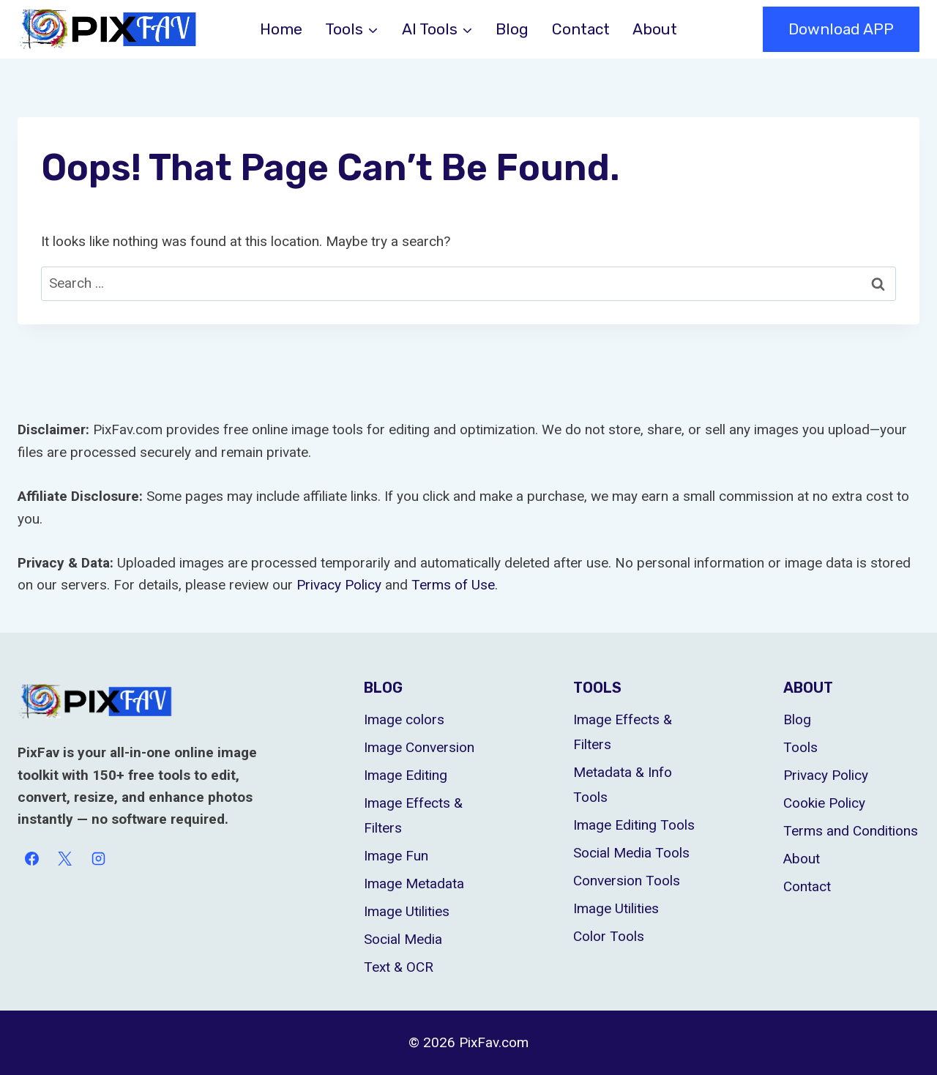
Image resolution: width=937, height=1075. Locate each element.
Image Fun (396, 855)
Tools (800, 747)
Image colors (404, 719)
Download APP (841, 29)
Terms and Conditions (850, 830)
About (654, 29)
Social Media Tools (631, 852)
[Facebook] (31, 859)
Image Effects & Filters (413, 815)
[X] (65, 859)
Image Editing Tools (634, 825)
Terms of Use (453, 584)
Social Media (403, 939)
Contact (581, 29)
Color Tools (608, 936)
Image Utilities (406, 911)
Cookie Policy (824, 803)
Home (281, 29)
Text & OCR (398, 967)
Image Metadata (414, 883)
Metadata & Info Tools (622, 785)
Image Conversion (419, 747)
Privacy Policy (338, 584)
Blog (512, 29)
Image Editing (405, 775)
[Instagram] (98, 859)
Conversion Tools (626, 880)
